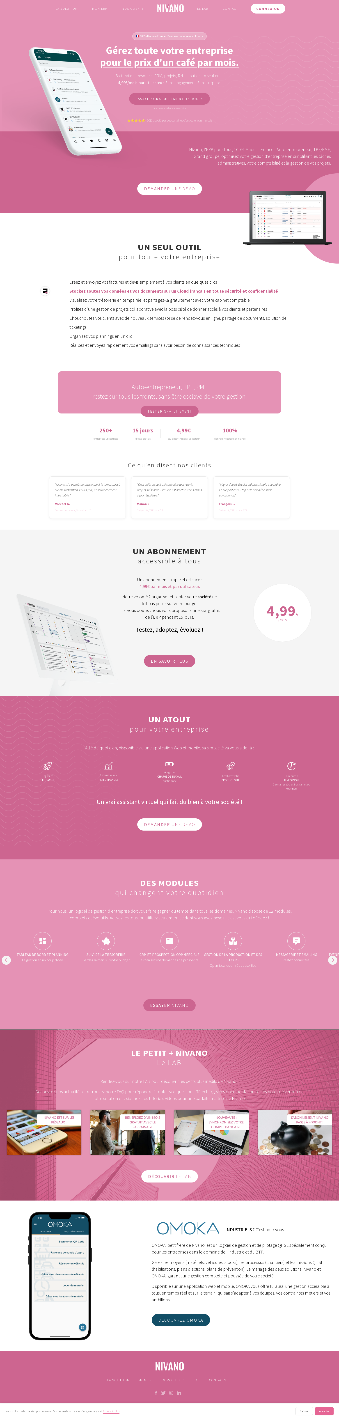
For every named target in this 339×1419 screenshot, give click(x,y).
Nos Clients (174, 1380)
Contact (230, 9)
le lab (173, 1176)
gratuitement (173, 411)
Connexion (268, 8)
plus (173, 661)
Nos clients (133, 9)
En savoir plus (111, 1411)
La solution (66, 9)
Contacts (217, 1380)
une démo (173, 188)
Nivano (173, 1005)
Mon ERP (100, 9)
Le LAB (202, 9)
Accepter (324, 1411)
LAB (197, 1380)
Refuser (304, 1411)
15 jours (172, 99)
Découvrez (180, 1320)
